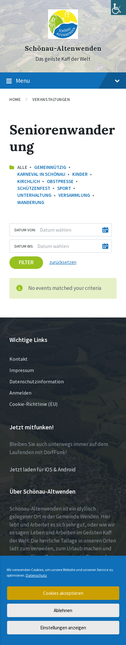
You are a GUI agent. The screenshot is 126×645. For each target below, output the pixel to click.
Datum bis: (23, 246)
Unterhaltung (34, 195)
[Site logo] (63, 37)
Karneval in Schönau (41, 174)
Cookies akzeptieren (63, 593)
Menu (63, 81)
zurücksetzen (62, 262)
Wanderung (30, 202)
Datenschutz (36, 575)
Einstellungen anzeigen (63, 628)
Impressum (21, 370)
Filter (26, 262)
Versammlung (74, 195)
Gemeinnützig (50, 167)
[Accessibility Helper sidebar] (118, 7)
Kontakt (18, 359)
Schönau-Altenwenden (63, 48)
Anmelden (20, 393)
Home (15, 99)
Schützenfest (33, 188)
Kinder (80, 174)
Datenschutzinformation (36, 381)
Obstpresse (60, 181)
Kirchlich (28, 181)
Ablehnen (63, 610)
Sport (64, 188)
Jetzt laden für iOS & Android (42, 469)
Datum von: (25, 229)
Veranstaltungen (51, 99)
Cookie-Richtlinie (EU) (33, 404)
